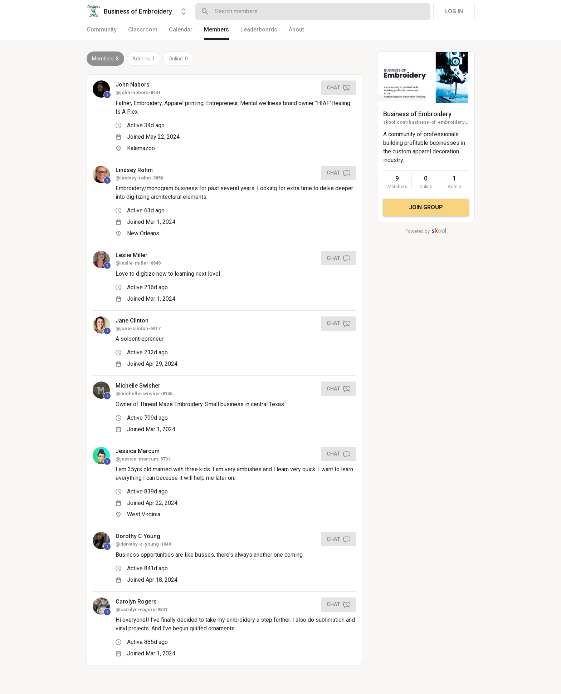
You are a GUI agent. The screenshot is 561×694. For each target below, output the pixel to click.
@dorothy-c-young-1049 (143, 544)
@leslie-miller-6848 (138, 263)
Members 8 (105, 58)
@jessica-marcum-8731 (143, 459)
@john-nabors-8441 (138, 92)
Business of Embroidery (417, 114)
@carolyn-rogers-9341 (141, 609)
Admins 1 (143, 58)
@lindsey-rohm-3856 (139, 178)
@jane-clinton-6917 (138, 328)
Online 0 (178, 58)
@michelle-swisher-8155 (144, 393)
